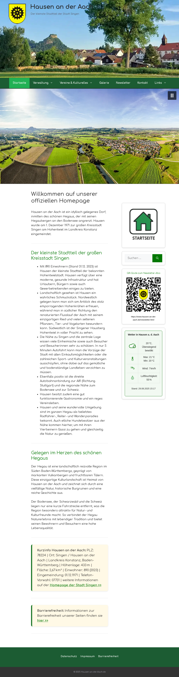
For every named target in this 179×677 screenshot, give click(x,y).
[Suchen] (157, 258)
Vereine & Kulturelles (78, 83)
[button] (172, 95)
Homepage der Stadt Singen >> (75, 585)
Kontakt (142, 82)
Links (162, 83)
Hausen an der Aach (61, 7)
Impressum (87, 656)
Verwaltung (44, 83)
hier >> (42, 620)
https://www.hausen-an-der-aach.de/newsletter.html (143, 318)
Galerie (104, 82)
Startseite (19, 82)
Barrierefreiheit (108, 656)
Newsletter (123, 82)
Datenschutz (69, 656)
